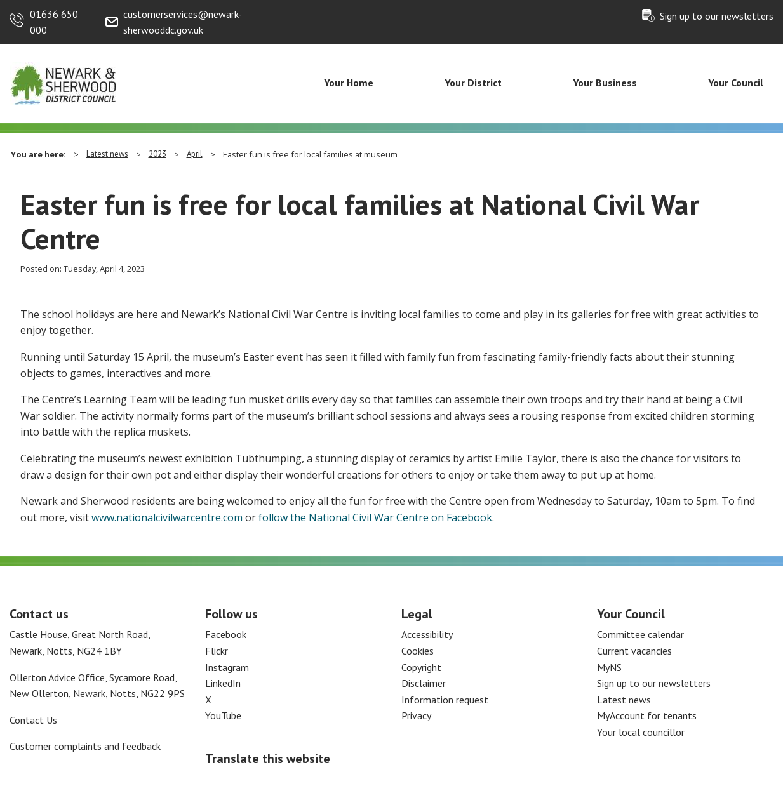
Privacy (416, 715)
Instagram (227, 667)
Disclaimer (423, 683)
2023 (157, 154)
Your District (473, 82)
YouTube (223, 715)
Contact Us (33, 720)
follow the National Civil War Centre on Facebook (375, 517)
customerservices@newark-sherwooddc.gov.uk (182, 22)
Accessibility (427, 634)
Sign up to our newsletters (716, 16)
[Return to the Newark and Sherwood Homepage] (63, 83)
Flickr (216, 650)
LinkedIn (223, 683)
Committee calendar (640, 634)
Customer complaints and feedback (85, 746)
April (195, 154)
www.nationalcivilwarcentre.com (167, 517)
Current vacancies (634, 650)
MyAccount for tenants (647, 715)
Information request (444, 699)
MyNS (609, 667)
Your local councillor (641, 732)
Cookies (417, 650)
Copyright (421, 667)
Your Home (348, 82)
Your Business (605, 82)
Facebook (225, 634)
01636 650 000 (54, 22)
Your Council (735, 82)
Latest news (107, 154)
